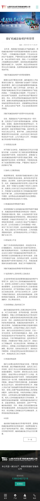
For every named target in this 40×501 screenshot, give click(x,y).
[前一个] (2, 22)
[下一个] (38, 22)
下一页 (30, 439)
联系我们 (20, 484)
